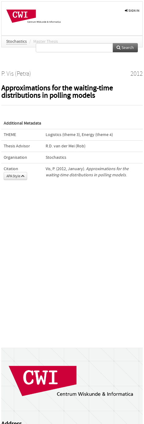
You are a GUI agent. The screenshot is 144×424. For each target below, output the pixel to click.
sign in (132, 11)
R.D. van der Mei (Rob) (65, 146)
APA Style (15, 176)
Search (125, 47)
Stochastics (16, 41)
